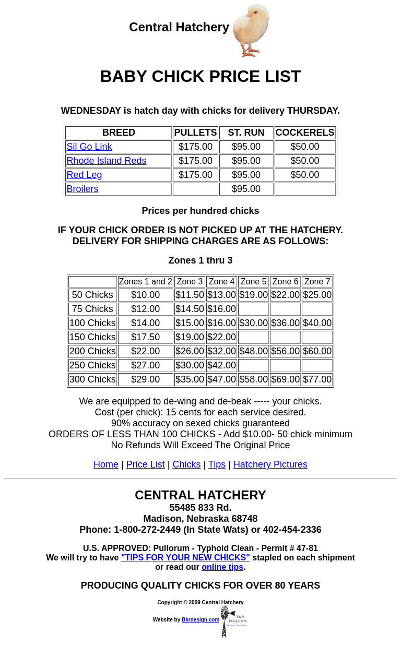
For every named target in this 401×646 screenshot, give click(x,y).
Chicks (186, 464)
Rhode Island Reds (106, 160)
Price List (145, 464)
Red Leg (84, 175)
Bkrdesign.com (215, 620)
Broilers (82, 189)
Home (106, 464)
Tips (217, 464)
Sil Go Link (89, 146)
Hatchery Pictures (270, 464)
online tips (222, 567)
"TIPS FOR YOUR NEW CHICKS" (185, 557)
